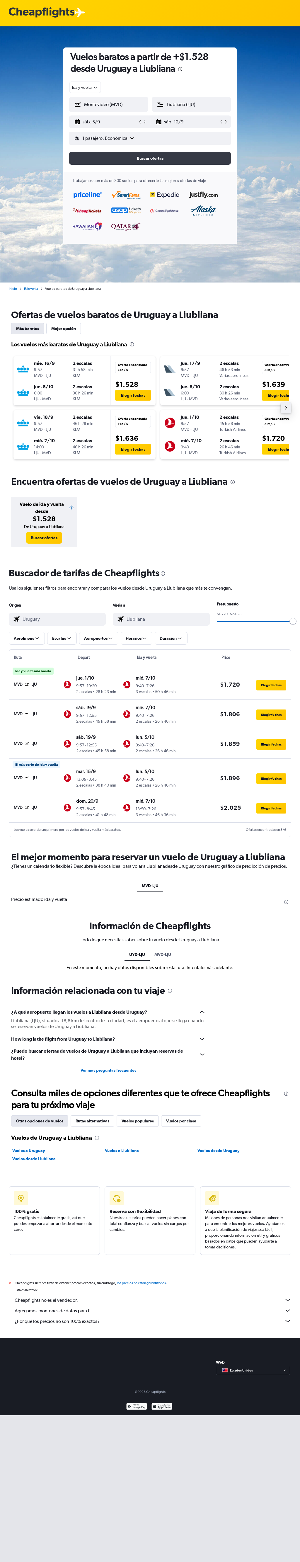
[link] (44, 538)
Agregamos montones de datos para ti (153, 1310)
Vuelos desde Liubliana (34, 1158)
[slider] (292, 621)
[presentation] (180, 69)
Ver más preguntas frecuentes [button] (108, 1070)
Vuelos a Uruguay (28, 1150)
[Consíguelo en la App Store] (162, 1407)
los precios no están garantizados (141, 1283)
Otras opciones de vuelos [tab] (39, 1121)
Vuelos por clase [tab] (181, 1121)
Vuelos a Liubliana (122, 1150)
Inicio (13, 289)
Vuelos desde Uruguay (218, 1150)
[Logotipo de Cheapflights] (41, 13)
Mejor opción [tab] (63, 328)
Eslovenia (31, 289)
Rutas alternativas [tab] (92, 1121)
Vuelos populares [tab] (138, 1121)
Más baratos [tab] (27, 328)
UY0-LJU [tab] (137, 954)
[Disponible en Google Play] (137, 1407)
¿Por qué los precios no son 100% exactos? (153, 1321)
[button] (106, 122)
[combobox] (85, 87)
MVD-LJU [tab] (150, 885)
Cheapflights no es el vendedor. (153, 1300)
